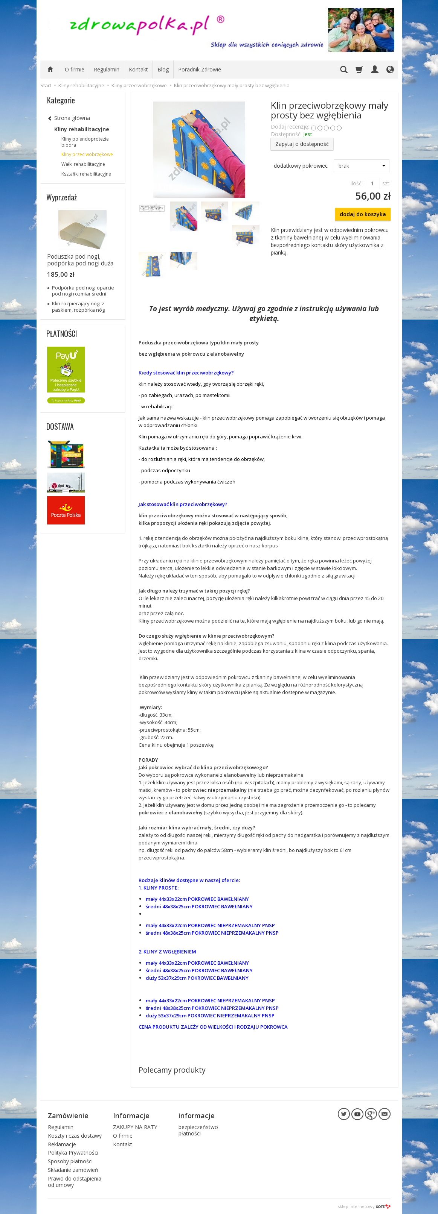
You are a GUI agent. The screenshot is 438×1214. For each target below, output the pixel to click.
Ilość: (356, 183)
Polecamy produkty (172, 1070)
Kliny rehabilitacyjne (81, 129)
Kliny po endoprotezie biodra (85, 142)
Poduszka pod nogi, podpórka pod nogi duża (80, 260)
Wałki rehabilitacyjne (83, 164)
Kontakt (138, 69)
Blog (163, 69)
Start (45, 85)
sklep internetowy (364, 1206)
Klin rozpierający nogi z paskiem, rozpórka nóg (78, 306)
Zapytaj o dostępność (302, 143)
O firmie (74, 69)
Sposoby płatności (70, 1161)
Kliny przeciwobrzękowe (87, 154)
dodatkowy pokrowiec (301, 165)
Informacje (131, 1115)
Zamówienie (68, 1115)
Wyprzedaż (61, 197)
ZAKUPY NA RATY (135, 1127)
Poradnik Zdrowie (199, 69)
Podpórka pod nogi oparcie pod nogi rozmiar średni (83, 290)
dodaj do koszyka (363, 214)
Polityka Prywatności (73, 1152)
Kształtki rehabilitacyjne (86, 174)
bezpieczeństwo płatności (198, 1130)
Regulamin (106, 69)
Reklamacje (62, 1144)
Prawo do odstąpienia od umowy (74, 1181)
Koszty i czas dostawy (75, 1135)
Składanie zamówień (73, 1169)
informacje (197, 1115)
